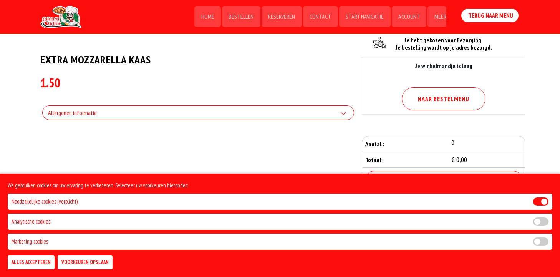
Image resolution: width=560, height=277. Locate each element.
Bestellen (238, 17)
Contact (319, 17)
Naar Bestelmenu (443, 99)
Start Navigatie (364, 17)
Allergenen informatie (72, 113)
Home (204, 17)
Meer (440, 17)
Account (408, 17)
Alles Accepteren (31, 262)
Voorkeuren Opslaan (85, 262)
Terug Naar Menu (490, 16)
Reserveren (279, 17)
